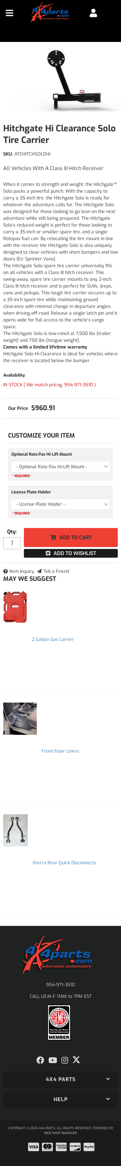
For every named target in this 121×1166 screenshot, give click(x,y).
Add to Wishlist (75, 553)
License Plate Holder (31, 492)
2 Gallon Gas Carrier (53, 639)
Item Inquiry (21, 571)
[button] (60, 1079)
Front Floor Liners (60, 751)
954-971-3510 (60, 985)
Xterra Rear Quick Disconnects (64, 863)
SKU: (8, 154)
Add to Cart (75, 537)
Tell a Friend (56, 571)
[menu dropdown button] (9, 13)
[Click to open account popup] (93, 13)
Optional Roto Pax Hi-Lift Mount (41, 454)
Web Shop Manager (60, 1133)
